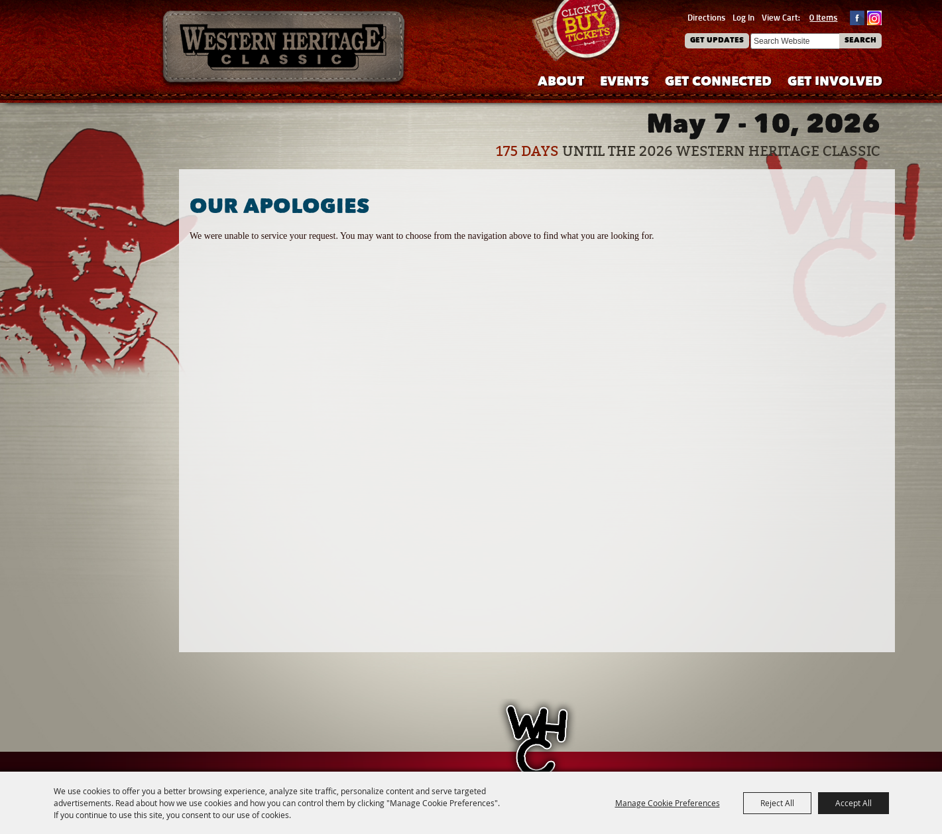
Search (860, 40)
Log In (743, 17)
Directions (706, 17)
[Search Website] (794, 41)
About (561, 82)
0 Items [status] (823, 17)
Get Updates (717, 40)
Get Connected (718, 82)
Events (624, 82)
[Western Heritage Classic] (284, 49)
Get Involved (835, 82)
